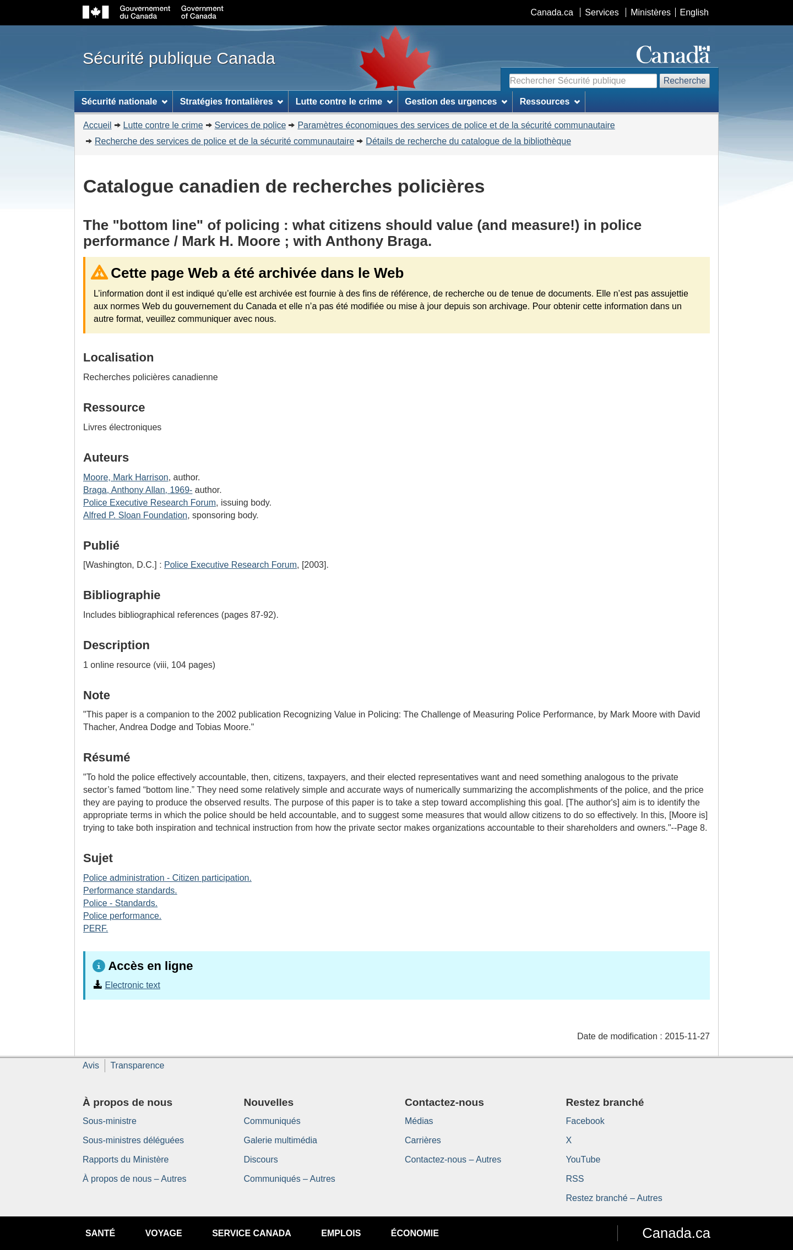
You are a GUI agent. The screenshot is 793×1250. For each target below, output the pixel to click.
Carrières (423, 1140)
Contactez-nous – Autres (453, 1159)
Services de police (250, 125)
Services (601, 12)
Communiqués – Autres (289, 1178)
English (694, 12)
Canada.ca (552, 12)
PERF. (95, 928)
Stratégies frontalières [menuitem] (232, 101)
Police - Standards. (120, 903)
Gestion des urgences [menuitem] (456, 101)
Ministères (651, 12)
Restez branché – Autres (614, 1198)
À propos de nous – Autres (135, 1178)
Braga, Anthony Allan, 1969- (137, 490)
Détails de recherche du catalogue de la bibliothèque (468, 141)
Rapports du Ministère (126, 1159)
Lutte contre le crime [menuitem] (344, 101)
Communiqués (272, 1121)
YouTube (583, 1159)
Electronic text (132, 985)
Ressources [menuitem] (550, 101)
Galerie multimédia (280, 1140)
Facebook (585, 1121)
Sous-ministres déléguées (133, 1140)
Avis (91, 1065)
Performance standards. (130, 890)
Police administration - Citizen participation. (167, 877)
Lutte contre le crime (163, 125)
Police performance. (122, 915)
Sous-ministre (110, 1121)
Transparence (137, 1065)
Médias (419, 1121)
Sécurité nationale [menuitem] (125, 101)
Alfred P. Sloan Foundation (135, 515)
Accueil (97, 125)
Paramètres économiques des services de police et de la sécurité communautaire (456, 125)
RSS (575, 1178)
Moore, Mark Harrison (126, 477)
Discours (261, 1159)
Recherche (685, 80)
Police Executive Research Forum (149, 502)
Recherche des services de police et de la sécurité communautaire (224, 141)
